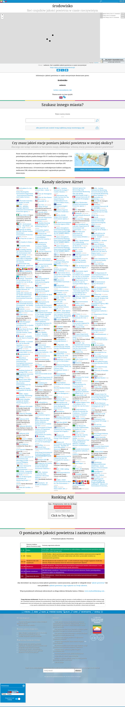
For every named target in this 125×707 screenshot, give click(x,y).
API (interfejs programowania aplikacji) (31, 674)
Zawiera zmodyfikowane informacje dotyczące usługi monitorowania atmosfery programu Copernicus (70, 669)
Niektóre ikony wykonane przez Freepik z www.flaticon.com (66, 674)
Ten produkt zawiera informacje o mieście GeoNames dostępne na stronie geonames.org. (70, 657)
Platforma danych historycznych (28, 676)
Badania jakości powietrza (27, 652)
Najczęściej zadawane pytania (28, 663)
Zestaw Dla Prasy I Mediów (27, 649)
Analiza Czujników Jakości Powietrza (30, 660)
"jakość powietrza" (98, 583)
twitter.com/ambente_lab (62, 90)
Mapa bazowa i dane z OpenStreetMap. (66, 679)
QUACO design (59, 686)
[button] (2, 15)
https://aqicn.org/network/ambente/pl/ (62, 67)
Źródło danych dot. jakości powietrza (30, 667)
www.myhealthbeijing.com (95, 591)
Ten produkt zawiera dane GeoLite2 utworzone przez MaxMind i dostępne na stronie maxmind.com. (70, 653)
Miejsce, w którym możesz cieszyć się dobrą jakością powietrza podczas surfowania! (69, 682)
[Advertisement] (62, 609)
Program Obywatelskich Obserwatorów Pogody (69, 665)
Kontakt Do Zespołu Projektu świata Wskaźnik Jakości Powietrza (32, 646)
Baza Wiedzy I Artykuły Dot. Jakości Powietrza (33, 656)
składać (78, 694)
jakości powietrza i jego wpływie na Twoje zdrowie (68, 585)
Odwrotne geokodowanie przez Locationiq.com (69, 677)
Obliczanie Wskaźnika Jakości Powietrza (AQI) (33, 669)
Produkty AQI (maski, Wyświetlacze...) (30, 672)
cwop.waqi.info (57, 666)
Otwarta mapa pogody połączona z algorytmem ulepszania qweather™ (68, 661)
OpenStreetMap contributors (99, 62)
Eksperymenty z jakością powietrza (29, 658)
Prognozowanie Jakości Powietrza (29, 671)
